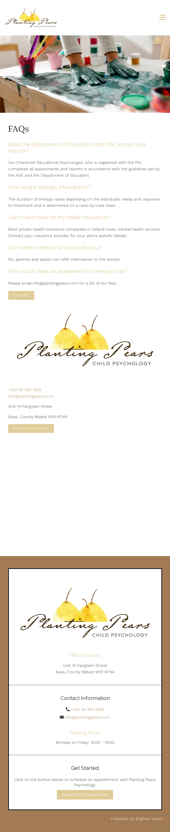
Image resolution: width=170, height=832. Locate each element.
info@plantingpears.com (31, 396)
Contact (21, 295)
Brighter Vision (149, 818)
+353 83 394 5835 (25, 389)
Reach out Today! (31, 428)
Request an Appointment (85, 795)
